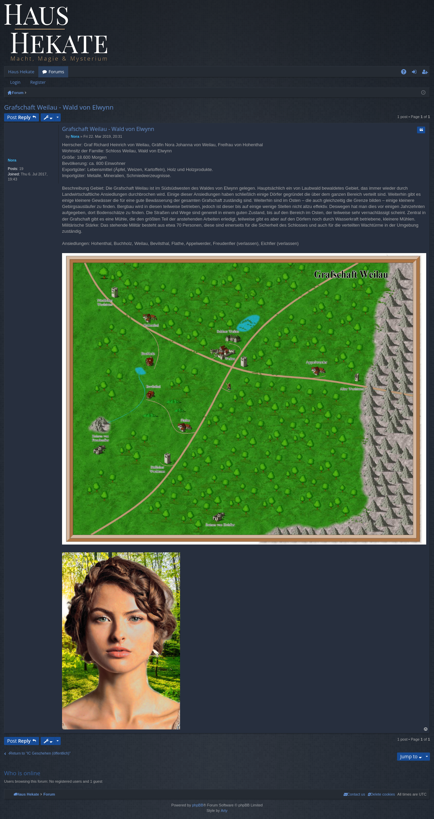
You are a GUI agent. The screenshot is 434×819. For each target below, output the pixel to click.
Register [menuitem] (426, 73)
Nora (12, 160)
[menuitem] (381, 794)
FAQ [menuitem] (406, 73)
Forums (56, 72)
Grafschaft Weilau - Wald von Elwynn (59, 107)
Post (19, 117)
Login (15, 82)
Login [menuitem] (415, 73)
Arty (224, 810)
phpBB (197, 805)
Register (37, 82)
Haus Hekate (21, 72)
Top (426, 729)
